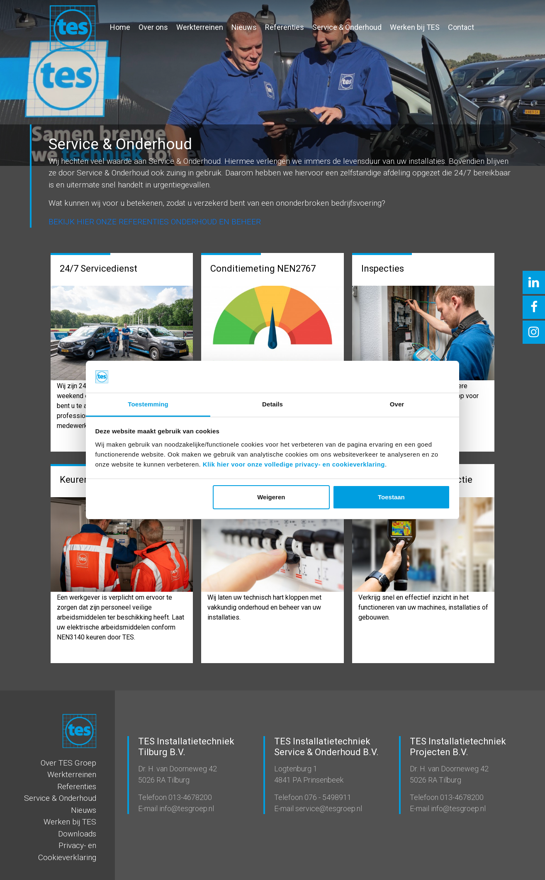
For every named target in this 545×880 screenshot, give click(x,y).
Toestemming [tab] (148, 404)
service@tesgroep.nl (328, 808)
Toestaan (391, 497)
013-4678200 (189, 797)
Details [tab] (272, 404)
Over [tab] (397, 404)
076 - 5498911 (327, 797)
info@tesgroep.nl (186, 808)
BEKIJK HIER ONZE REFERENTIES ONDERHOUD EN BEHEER (155, 221)
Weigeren (271, 497)
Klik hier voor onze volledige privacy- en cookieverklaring (294, 464)
